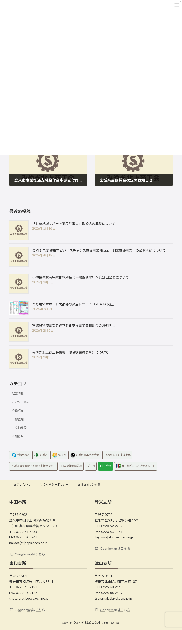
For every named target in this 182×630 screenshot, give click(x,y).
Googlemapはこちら (27, 554)
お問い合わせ (22, 484)
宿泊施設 (21, 428)
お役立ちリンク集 (89, 484)
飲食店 (19, 419)
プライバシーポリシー (54, 484)
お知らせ (17, 436)
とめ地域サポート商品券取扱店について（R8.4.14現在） (74, 304)
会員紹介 (17, 410)
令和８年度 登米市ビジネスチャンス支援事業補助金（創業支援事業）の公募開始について (99, 250)
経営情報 (17, 393)
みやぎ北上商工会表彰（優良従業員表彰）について (70, 352)
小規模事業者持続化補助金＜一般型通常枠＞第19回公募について (80, 277)
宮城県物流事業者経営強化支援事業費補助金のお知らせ (73, 325)
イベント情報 (20, 402)
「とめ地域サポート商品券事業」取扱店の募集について (73, 224)
